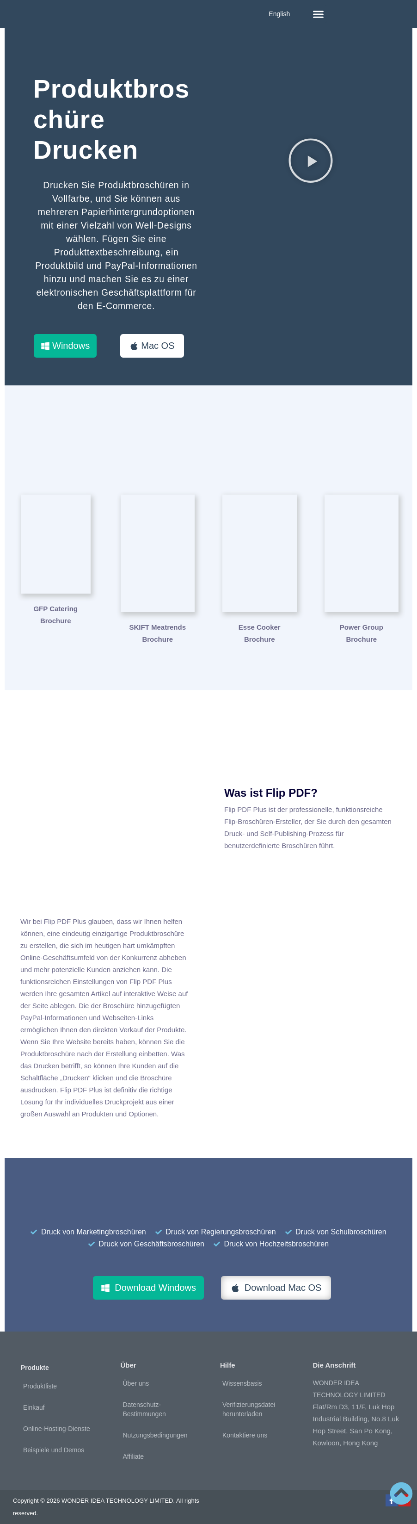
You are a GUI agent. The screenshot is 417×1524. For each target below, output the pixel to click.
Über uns (136, 1376)
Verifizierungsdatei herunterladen (248, 1402)
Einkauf (34, 1400)
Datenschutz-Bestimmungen (144, 1402)
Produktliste (40, 1379)
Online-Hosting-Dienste (56, 1421)
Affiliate (133, 1449)
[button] (318, 14)
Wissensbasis (242, 1376)
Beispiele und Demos (53, 1443)
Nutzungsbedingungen (155, 1428)
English (279, 14)
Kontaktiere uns (244, 1428)
